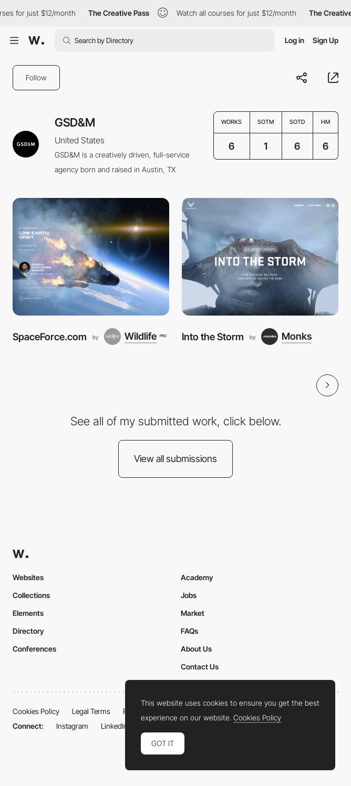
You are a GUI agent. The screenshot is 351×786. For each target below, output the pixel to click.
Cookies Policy (36, 711)
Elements (28, 613)
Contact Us (200, 666)
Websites (28, 577)
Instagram (72, 725)
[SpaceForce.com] (91, 257)
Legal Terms (91, 711)
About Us (196, 648)
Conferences (34, 648)
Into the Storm (213, 336)
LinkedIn (114, 725)
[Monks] (286, 336)
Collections (31, 595)
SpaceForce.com (50, 336)
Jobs (189, 595)
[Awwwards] (36, 40)
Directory (28, 630)
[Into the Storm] (260, 257)
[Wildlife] (135, 336)
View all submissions (175, 458)
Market (192, 613)
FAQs (189, 630)
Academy (197, 577)
